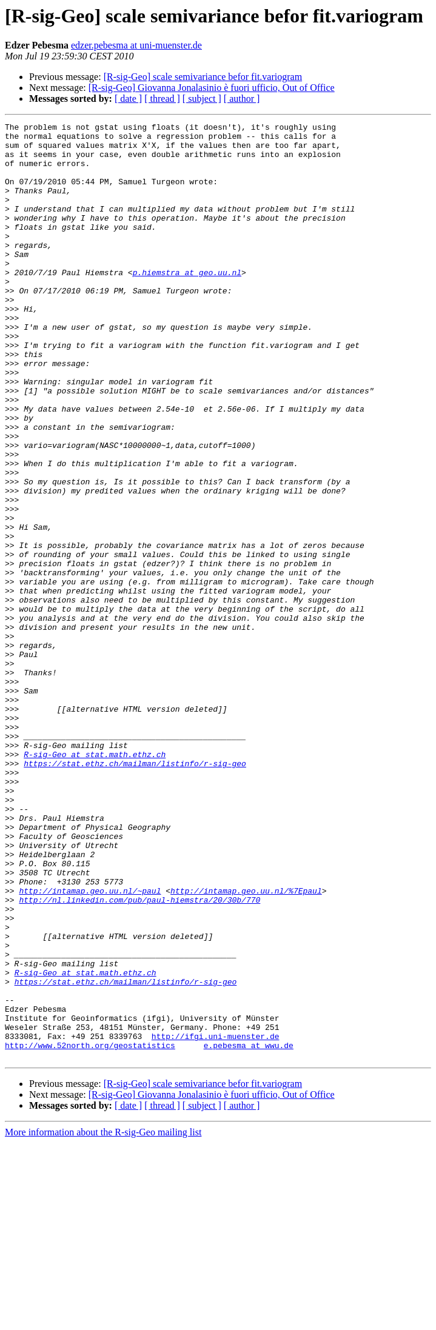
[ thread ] (162, 98)
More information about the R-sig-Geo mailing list (103, 1319)
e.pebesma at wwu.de (248, 1230)
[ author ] (242, 98)
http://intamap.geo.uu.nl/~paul (90, 1045)
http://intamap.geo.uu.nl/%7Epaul (246, 1045)
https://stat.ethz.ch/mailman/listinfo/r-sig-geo (135, 892)
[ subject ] (202, 98)
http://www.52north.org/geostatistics (90, 1230)
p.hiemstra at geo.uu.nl (187, 303)
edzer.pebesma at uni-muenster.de (136, 45)
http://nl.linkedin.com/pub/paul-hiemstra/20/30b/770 (139, 1056)
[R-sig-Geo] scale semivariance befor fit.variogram (203, 77)
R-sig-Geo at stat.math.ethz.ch (95, 881)
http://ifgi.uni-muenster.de (216, 1219)
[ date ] (128, 98)
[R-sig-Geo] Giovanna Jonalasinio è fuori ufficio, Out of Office (212, 87)
